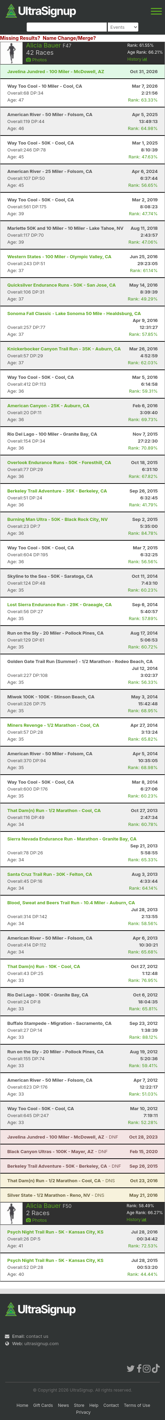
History (137, 59)
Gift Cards (43, 1405)
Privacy (83, 1412)
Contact (111, 1405)
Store (79, 1405)
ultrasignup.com (41, 1343)
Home (22, 1405)
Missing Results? (20, 38)
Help (93, 1405)
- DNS (61, 1180)
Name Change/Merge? (69, 38)
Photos (36, 59)
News (63, 1405)
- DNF (62, 1137)
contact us (37, 1336)
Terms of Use (137, 1405)
